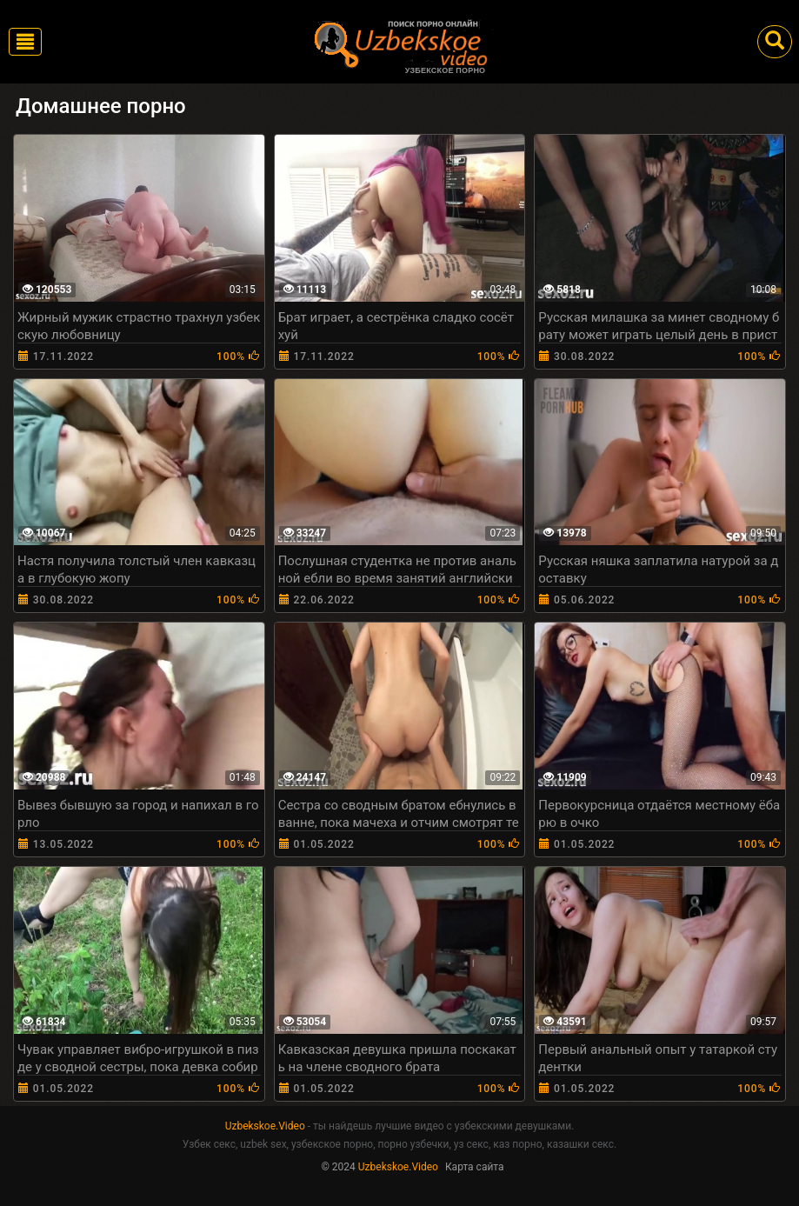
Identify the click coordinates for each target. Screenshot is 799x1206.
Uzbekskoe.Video (265, 1126)
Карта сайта (474, 1167)
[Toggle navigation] (25, 42)
